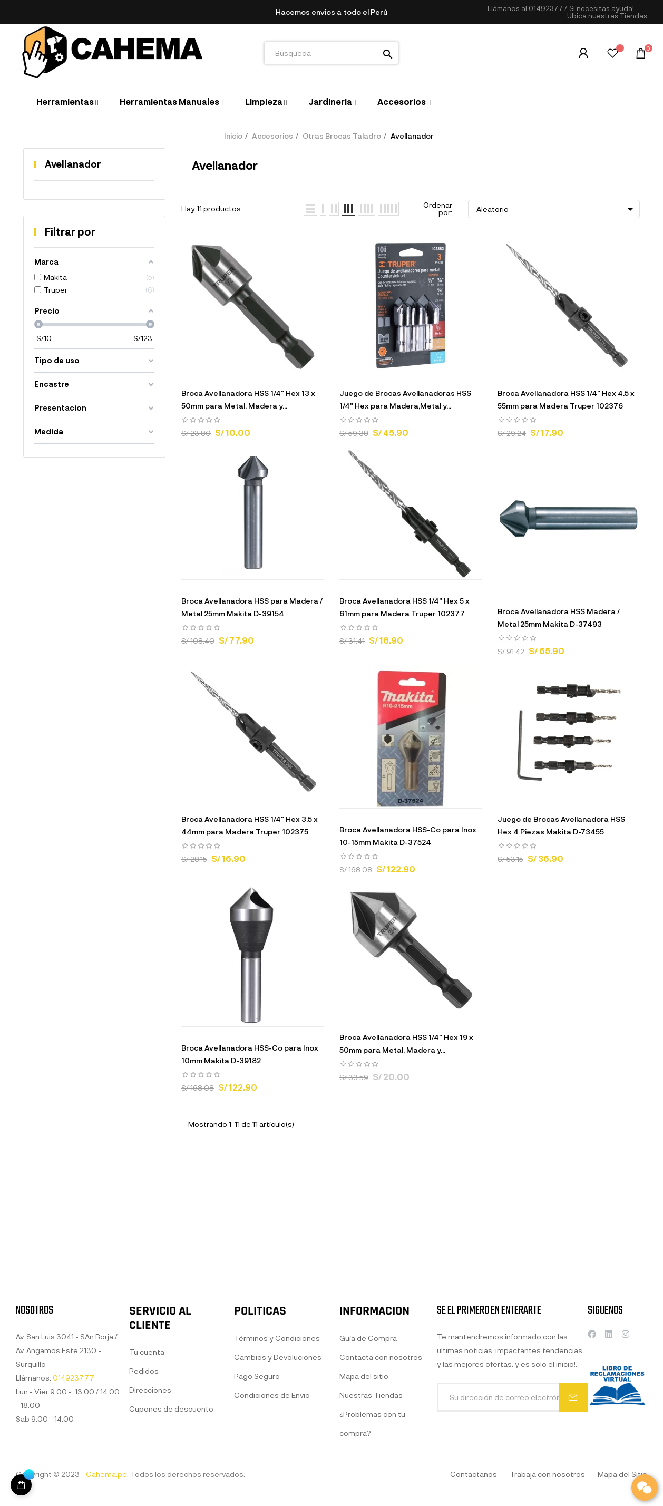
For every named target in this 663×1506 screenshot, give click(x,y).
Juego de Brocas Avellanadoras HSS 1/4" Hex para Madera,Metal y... (405, 399)
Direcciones (150, 1487)
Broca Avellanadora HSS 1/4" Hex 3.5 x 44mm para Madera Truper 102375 (249, 825)
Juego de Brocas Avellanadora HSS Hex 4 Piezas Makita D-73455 (561, 825)
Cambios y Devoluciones (277, 1462)
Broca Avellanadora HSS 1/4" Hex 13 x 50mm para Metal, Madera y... (248, 399)
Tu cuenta (146, 1449)
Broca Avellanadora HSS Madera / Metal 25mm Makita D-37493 (559, 617)
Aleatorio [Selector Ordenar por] (556, 209)
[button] (607, 16)
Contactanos (473, 1474)
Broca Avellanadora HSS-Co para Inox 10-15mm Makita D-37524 (407, 836)
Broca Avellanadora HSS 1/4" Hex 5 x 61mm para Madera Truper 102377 (404, 607)
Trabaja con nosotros (547, 1474)
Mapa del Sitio (622, 1474)
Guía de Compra (368, 1455)
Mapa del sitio (363, 1493)
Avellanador (73, 164)
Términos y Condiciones (277, 1443)
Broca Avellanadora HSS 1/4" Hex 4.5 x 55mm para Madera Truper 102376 (566, 399)
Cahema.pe (106, 1474)
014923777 (548, 8)
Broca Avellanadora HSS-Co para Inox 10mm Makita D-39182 (249, 1054)
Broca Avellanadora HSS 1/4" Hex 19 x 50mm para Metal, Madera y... (406, 1043)
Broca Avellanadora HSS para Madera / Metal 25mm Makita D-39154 (252, 607)
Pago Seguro (257, 1481)
